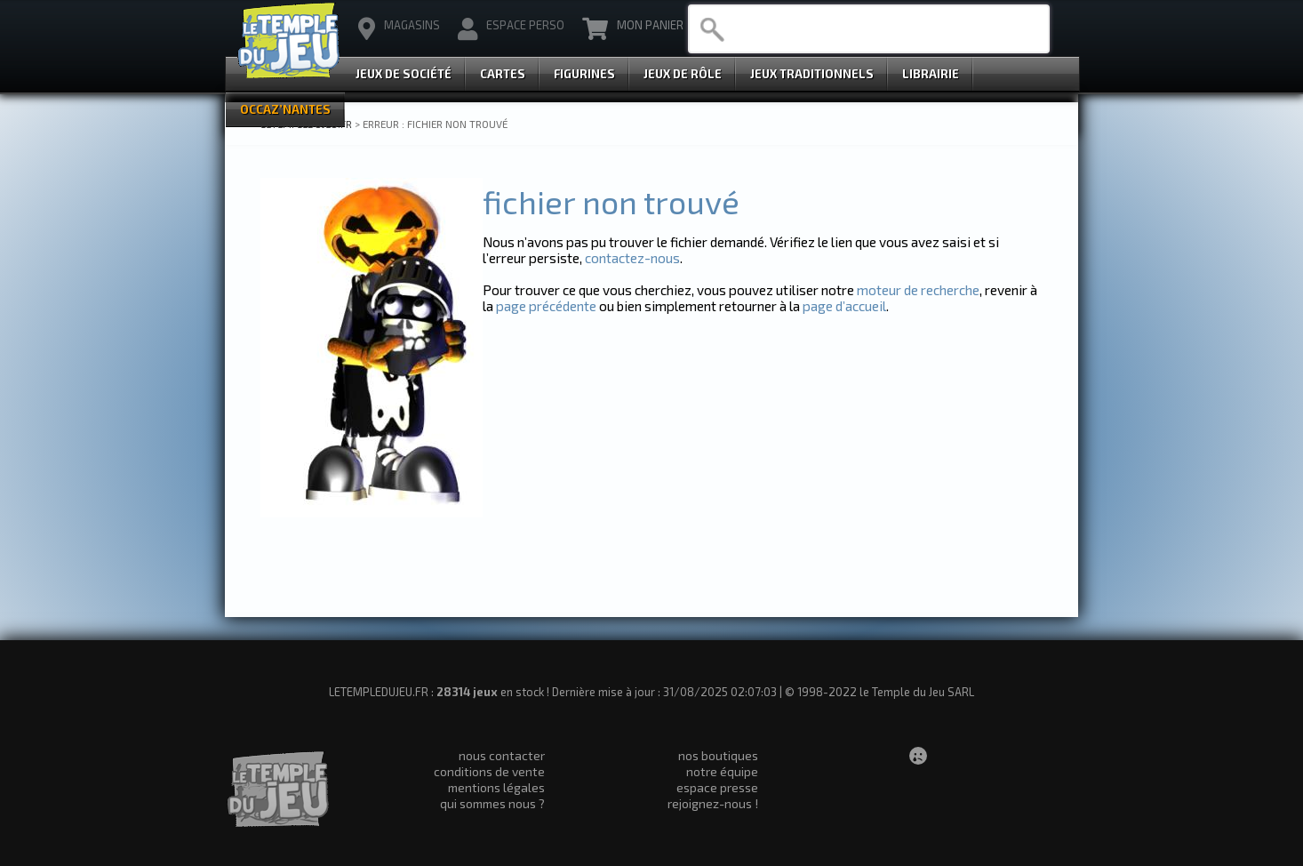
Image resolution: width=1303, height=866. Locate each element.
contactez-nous (632, 258)
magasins (399, 29)
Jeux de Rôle (683, 74)
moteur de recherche (918, 290)
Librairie (930, 74)
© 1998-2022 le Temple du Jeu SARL (879, 692)
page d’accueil (844, 306)
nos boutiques (718, 755)
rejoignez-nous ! (712, 803)
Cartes (502, 74)
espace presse (717, 787)
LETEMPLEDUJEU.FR (306, 123)
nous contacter (502, 755)
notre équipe (722, 771)
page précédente (546, 306)
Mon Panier (632, 29)
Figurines (584, 74)
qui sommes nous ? (492, 803)
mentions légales (496, 787)
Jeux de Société (404, 74)
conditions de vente (489, 771)
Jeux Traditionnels (812, 74)
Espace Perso (511, 29)
